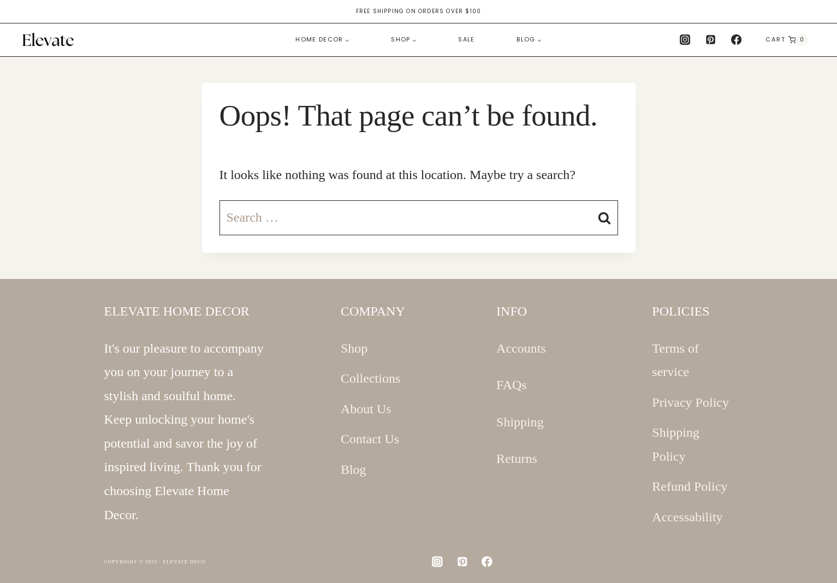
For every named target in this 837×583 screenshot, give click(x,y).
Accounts (521, 348)
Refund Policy (689, 486)
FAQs (511, 385)
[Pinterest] (711, 39)
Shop (354, 348)
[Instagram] (684, 39)
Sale (466, 39)
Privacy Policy (690, 402)
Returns (516, 458)
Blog (353, 469)
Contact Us (370, 439)
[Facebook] (736, 39)
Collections (370, 378)
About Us (366, 409)
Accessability (687, 517)
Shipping (520, 422)
